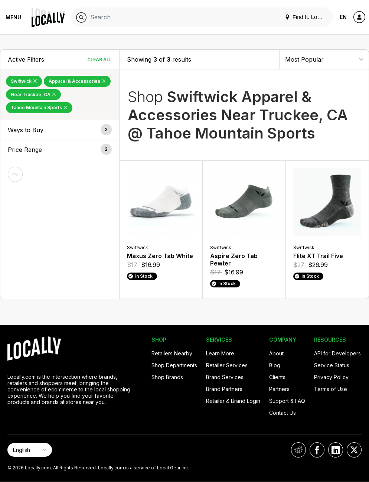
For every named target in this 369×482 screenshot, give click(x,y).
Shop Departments (174, 365)
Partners (279, 389)
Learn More (220, 353)
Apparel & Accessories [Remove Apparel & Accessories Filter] (77, 81)
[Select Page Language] (29, 450)
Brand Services (225, 377)
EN (343, 17)
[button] (59, 130)
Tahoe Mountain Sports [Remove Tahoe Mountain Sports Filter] (39, 107)
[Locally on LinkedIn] (335, 449)
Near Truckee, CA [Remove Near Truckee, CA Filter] (33, 94)
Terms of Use (330, 389)
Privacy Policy (331, 377)
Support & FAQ (287, 401)
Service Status (331, 365)
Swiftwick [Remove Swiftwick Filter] (24, 81)
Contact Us (282, 413)
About (276, 353)
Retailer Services (227, 365)
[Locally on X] (354, 449)
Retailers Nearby (171, 353)
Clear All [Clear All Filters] (99, 59)
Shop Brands (167, 377)
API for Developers (337, 353)
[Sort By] (324, 59)
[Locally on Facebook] (317, 449)
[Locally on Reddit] (298, 449)
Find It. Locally (307, 17)
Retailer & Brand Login (233, 401)
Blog (274, 365)
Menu (13, 17)
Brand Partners (224, 389)
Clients (277, 377)
